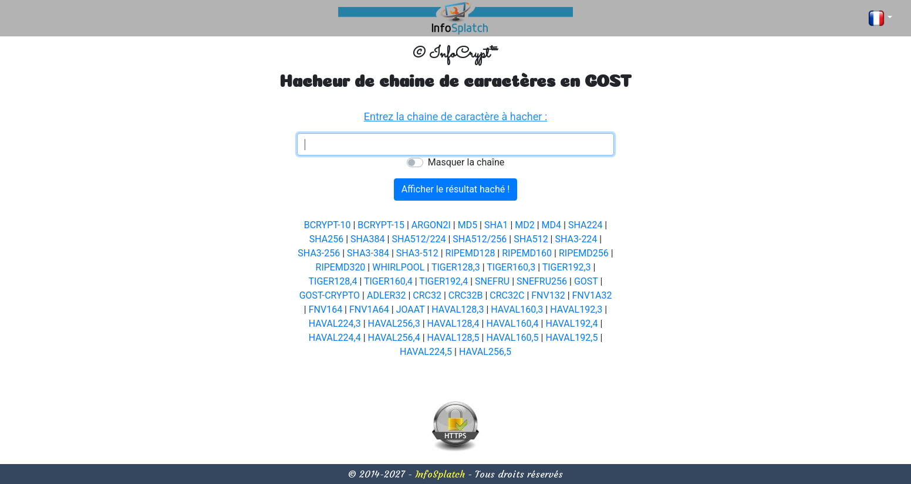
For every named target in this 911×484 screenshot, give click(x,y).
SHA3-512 (417, 253)
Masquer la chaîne (466, 162)
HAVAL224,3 (335, 323)
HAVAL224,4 (335, 337)
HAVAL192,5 (571, 337)
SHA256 (326, 239)
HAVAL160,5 (512, 337)
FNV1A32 (592, 295)
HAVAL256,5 (485, 351)
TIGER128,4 (333, 281)
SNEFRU (492, 281)
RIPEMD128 (470, 253)
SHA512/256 (480, 239)
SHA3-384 (368, 253)
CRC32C (507, 295)
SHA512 (531, 239)
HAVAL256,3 (394, 323)
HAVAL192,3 (576, 309)
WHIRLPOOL (398, 267)
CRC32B (465, 295)
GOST (586, 281)
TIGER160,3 (511, 267)
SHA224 (585, 225)
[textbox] (455, 144)
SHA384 (367, 239)
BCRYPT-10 (327, 225)
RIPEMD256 (584, 253)
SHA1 (496, 225)
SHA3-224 (576, 239)
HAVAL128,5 (453, 337)
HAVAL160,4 (512, 323)
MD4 (551, 225)
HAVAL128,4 (453, 323)
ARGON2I (431, 225)
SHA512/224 (419, 239)
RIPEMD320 (341, 267)
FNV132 (548, 295)
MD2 (524, 225)
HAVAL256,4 (394, 337)
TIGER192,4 (443, 281)
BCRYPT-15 (380, 225)
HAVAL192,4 (571, 323)
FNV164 (325, 309)
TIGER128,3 (455, 267)
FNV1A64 (369, 309)
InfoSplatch (440, 474)
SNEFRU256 (542, 281)
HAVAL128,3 (457, 309)
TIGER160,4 (388, 281)
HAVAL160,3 (517, 309)
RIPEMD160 (527, 253)
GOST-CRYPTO (329, 295)
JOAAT (410, 309)
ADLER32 (386, 295)
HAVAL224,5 (426, 351)
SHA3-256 (319, 253)
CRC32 (427, 295)
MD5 (467, 225)
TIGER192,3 (566, 267)
